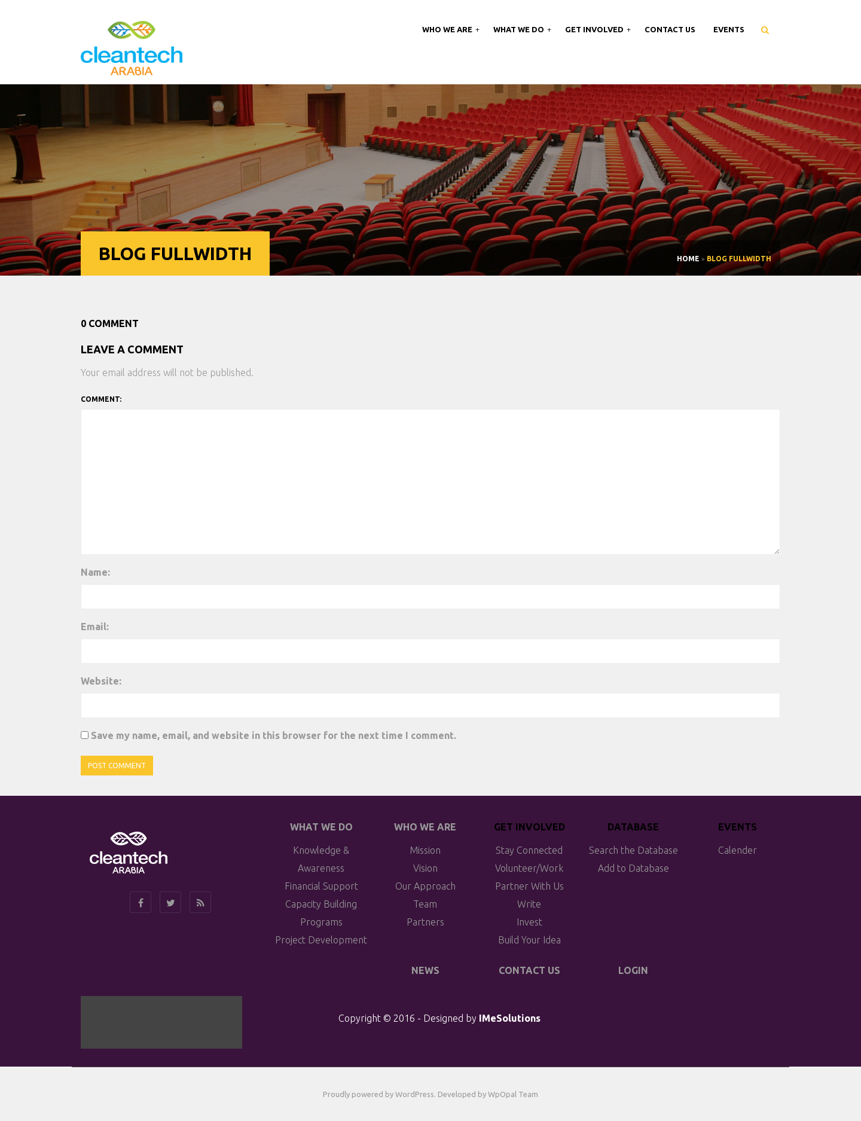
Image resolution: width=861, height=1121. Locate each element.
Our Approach (425, 886)
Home (688, 258)
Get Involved (595, 29)
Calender (737, 850)
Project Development (321, 939)
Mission (425, 850)
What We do (321, 826)
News (425, 970)
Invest (529, 922)
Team (425, 904)
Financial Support (321, 886)
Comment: (101, 399)
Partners (425, 922)
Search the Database (633, 850)
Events (728, 29)
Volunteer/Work (529, 868)
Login (633, 970)
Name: (95, 572)
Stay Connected (529, 850)
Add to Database (633, 868)
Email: (95, 626)
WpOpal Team (513, 1094)
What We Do (519, 29)
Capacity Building (321, 904)
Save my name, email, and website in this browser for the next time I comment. (273, 735)
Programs (321, 922)
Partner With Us (529, 886)
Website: (101, 681)
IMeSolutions (510, 1018)
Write (529, 904)
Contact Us (670, 29)
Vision (425, 868)
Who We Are (448, 29)
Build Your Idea (529, 939)
